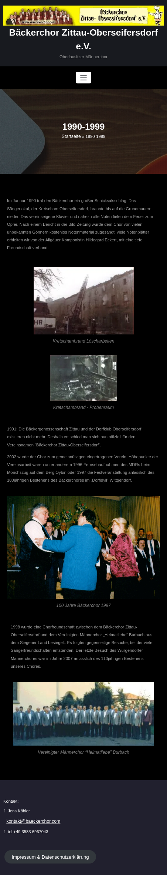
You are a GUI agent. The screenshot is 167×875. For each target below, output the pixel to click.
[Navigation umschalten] (84, 63)
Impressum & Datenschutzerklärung (46, 840)
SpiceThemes (140, 866)
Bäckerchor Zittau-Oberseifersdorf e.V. (83, 31)
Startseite (71, 121)
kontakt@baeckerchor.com (30, 805)
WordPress (63, 866)
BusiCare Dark (105, 866)
